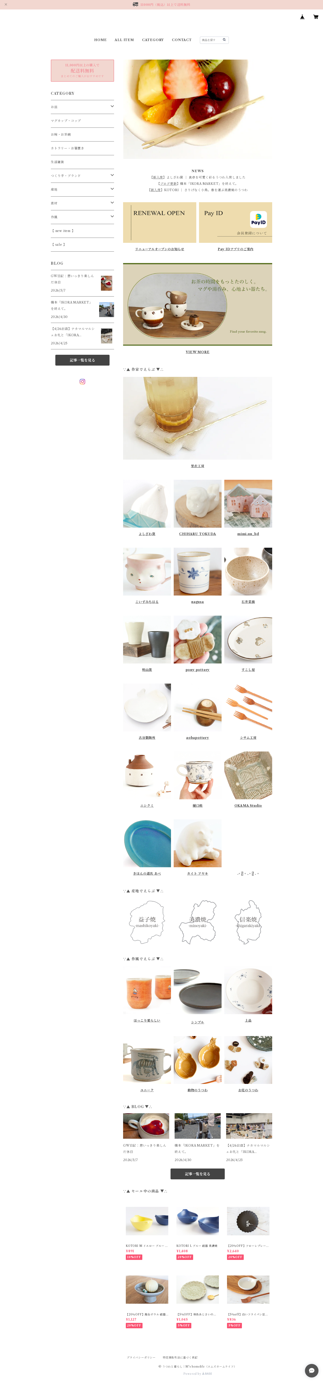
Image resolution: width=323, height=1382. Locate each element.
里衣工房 (197, 466)
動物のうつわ (198, 1090)
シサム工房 (248, 738)
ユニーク (147, 1090)
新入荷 (158, 177)
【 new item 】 (63, 231)
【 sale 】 (58, 245)
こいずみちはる (147, 602)
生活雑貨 (57, 162)
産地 (54, 190)
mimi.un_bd (248, 534)
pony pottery (198, 670)
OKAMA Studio (248, 806)
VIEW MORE (197, 352)
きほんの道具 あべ (147, 874)
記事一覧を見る (197, 1174)
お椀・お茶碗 (61, 134)
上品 (248, 1020)
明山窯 (147, 670)
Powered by (197, 1373)
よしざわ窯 (147, 534)
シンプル (197, 1022)
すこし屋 (248, 670)
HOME (100, 40)
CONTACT (182, 40)
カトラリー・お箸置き (67, 148)
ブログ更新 (168, 184)
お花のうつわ (248, 1090)
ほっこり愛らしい (147, 1020)
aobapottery (197, 738)
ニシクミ (147, 806)
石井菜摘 (248, 602)
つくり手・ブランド (66, 176)
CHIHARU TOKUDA (197, 534)
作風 (54, 217)
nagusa (197, 602)
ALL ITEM (124, 40)
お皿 (54, 107)
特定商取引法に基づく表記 (180, 1357)
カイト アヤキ (197, 874)
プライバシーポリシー (141, 1357)
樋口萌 (198, 806)
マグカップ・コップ (66, 121)
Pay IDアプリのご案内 (235, 249)
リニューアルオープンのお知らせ (159, 249)
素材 (54, 203)
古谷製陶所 (147, 738)
